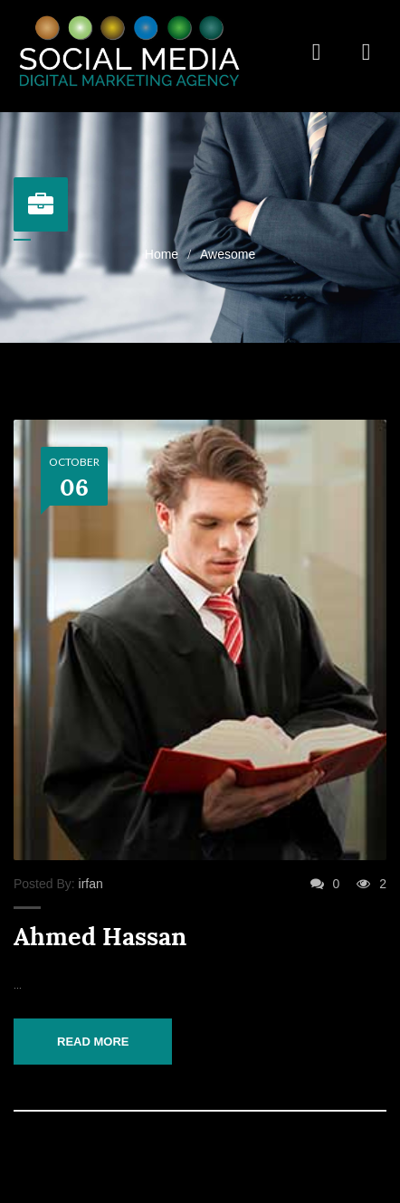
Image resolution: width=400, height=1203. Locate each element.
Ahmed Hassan (100, 936)
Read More (93, 1041)
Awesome (227, 254)
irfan (91, 883)
